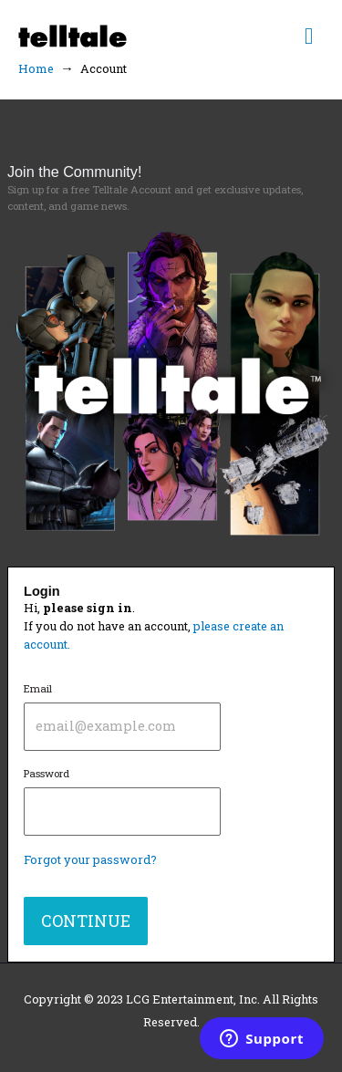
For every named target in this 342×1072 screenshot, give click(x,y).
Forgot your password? (90, 859)
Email (122, 716)
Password (122, 801)
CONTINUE (85, 920)
